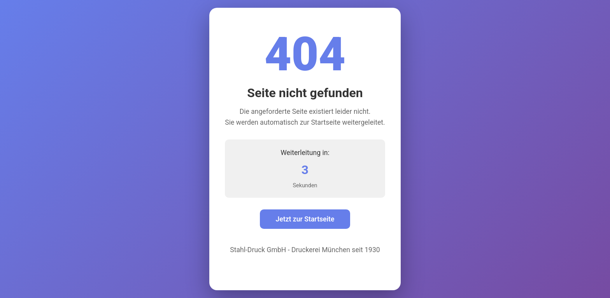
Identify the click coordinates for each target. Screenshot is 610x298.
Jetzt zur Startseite (304, 219)
